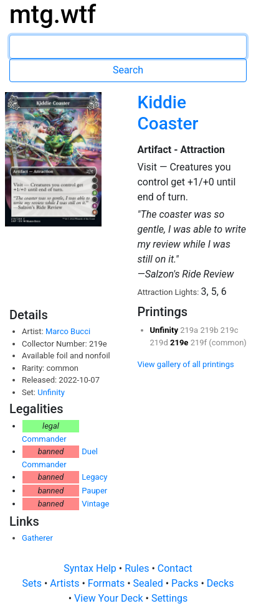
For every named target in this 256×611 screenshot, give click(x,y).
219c (229, 330)
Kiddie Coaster (167, 113)
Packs (186, 583)
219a (190, 330)
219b (210, 330)
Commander (44, 439)
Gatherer (37, 538)
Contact (175, 568)
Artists (66, 583)
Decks (220, 583)
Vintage (95, 503)
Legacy (94, 477)
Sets (33, 583)
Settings (169, 598)
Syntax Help (91, 568)
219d (160, 342)
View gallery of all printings (186, 364)
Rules (138, 568)
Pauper (94, 490)
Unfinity (51, 392)
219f (200, 342)
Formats (107, 583)
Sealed (149, 583)
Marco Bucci (67, 331)
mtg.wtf (52, 14)
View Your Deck (109, 598)
